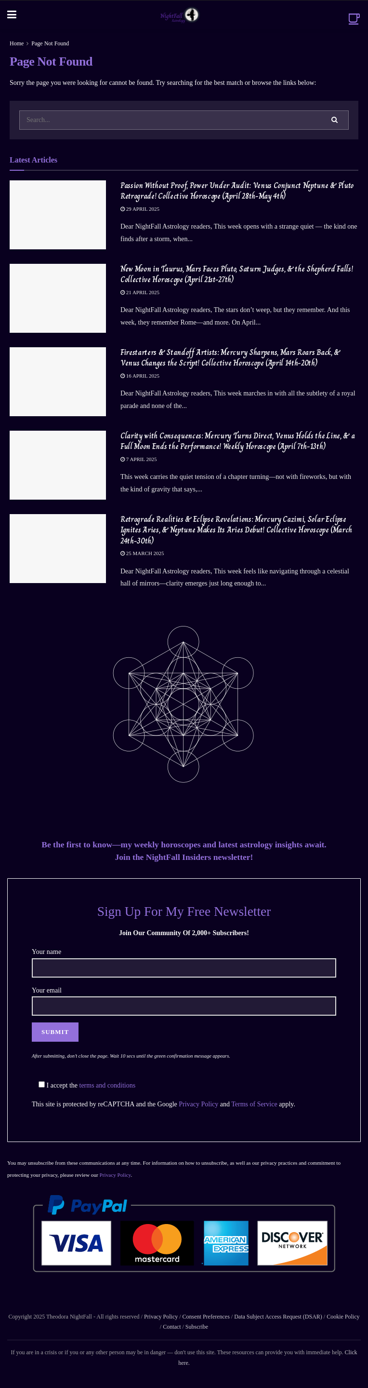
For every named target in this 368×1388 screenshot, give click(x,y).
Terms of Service (254, 1104)
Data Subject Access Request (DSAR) (278, 1316)
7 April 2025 (138, 459)
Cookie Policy (342, 1316)
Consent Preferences (206, 1316)
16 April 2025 (139, 376)
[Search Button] (335, 120)
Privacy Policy (198, 1104)
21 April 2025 (139, 292)
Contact (172, 1326)
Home (17, 43)
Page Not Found (50, 43)
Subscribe (196, 1326)
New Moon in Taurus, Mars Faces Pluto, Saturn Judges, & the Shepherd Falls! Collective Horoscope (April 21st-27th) (236, 274)
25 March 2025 (142, 553)
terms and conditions (107, 1085)
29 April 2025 (139, 209)
